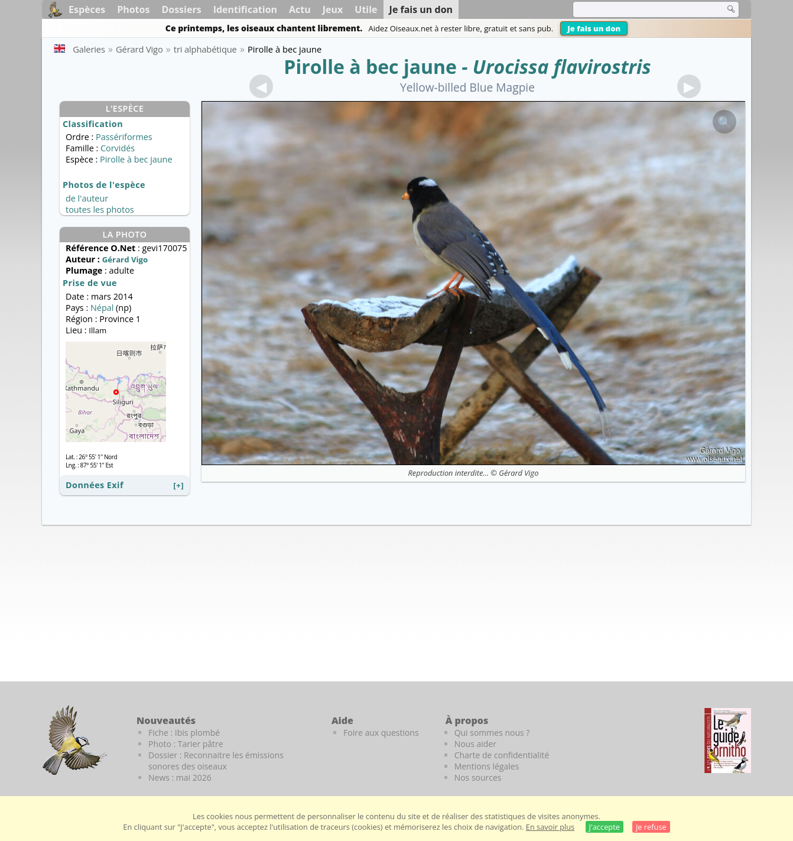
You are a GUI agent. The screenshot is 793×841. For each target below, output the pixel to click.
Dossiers (181, 9)
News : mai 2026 (180, 777)
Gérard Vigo (518, 472)
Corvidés (117, 148)
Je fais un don (593, 28)
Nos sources (478, 777)
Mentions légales (486, 766)
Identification (245, 9)
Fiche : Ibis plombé (184, 732)
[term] (641, 9)
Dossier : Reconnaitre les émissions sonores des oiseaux (216, 760)
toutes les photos (100, 209)
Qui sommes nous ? (492, 732)
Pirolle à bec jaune (370, 66)
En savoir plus (550, 826)
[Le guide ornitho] (727, 740)
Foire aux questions (381, 732)
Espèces (87, 9)
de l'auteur (87, 198)
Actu (300, 9)
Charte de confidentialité (502, 755)
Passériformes (124, 136)
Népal (101, 307)
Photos (133, 9)
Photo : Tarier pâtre (185, 743)
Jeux (333, 9)
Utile (366, 9)
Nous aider (475, 743)
